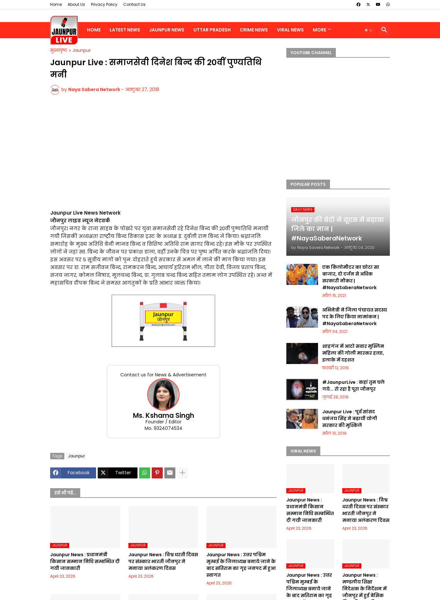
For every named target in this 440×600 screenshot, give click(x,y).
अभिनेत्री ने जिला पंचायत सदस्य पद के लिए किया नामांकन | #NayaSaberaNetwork (354, 317)
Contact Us (134, 4)
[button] (368, 30)
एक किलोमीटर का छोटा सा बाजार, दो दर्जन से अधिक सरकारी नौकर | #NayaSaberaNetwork (350, 277)
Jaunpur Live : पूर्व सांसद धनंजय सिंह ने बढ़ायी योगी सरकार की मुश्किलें (349, 418)
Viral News (290, 30)
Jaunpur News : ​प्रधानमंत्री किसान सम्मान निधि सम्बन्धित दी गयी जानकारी (85, 561)
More (319, 30)
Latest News (125, 30)
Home (56, 4)
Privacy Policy (104, 4)
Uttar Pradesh (212, 30)
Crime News (254, 30)
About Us (76, 4)
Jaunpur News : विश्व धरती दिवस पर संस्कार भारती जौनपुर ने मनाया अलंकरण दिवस (163, 561)
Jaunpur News (166, 30)
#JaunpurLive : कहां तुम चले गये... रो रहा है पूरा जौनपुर (353, 385)
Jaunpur (81, 50)
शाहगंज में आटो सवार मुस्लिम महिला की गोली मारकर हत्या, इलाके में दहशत (353, 353)
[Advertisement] (163, 156)
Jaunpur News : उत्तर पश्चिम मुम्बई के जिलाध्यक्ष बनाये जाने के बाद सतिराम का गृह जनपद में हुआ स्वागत (241, 564)
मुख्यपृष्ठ (58, 50)
